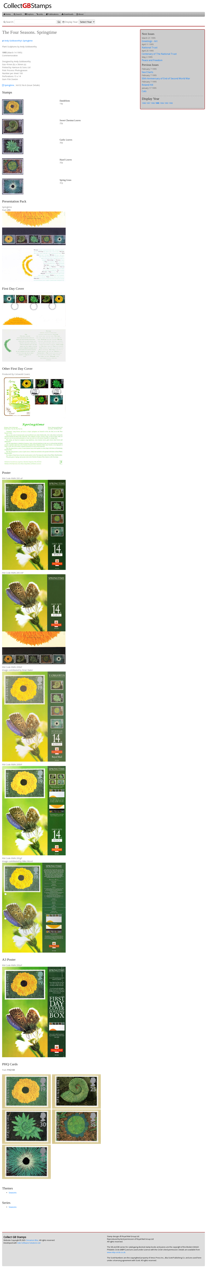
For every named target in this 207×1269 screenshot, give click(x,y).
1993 (166, 103)
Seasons (13, 1192)
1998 (144, 103)
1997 (148, 103)
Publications (52, 14)
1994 (162, 103)
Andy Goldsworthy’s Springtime (18, 40)
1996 (153, 103)
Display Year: (70, 21)
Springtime (8, 85)
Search (18, 14)
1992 (171, 103)
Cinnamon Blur (32, 1240)
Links (40, 14)
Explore (29, 14)
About (79, 14)
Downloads (67, 14)
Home (7, 14)
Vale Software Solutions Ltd (28, 1243)
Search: (9, 21)
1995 (157, 103)
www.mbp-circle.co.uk (116, 1252)
